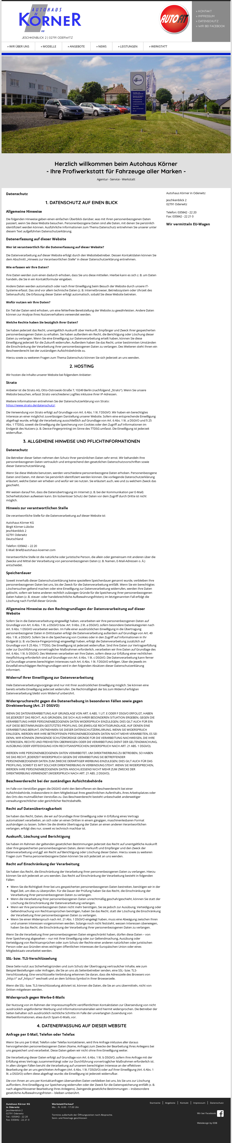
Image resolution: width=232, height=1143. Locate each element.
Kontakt (184, 1102)
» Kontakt (204, 11)
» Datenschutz (207, 21)
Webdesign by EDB (207, 1122)
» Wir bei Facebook (210, 26)
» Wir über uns (18, 46)
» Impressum (205, 16)
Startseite (155, 1102)
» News (101, 46)
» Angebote (76, 46)
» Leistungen (128, 46)
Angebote (170, 1102)
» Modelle (48, 46)
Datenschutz (217, 1102)
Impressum (199, 1102)
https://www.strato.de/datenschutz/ (30, 405)
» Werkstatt (158, 46)
